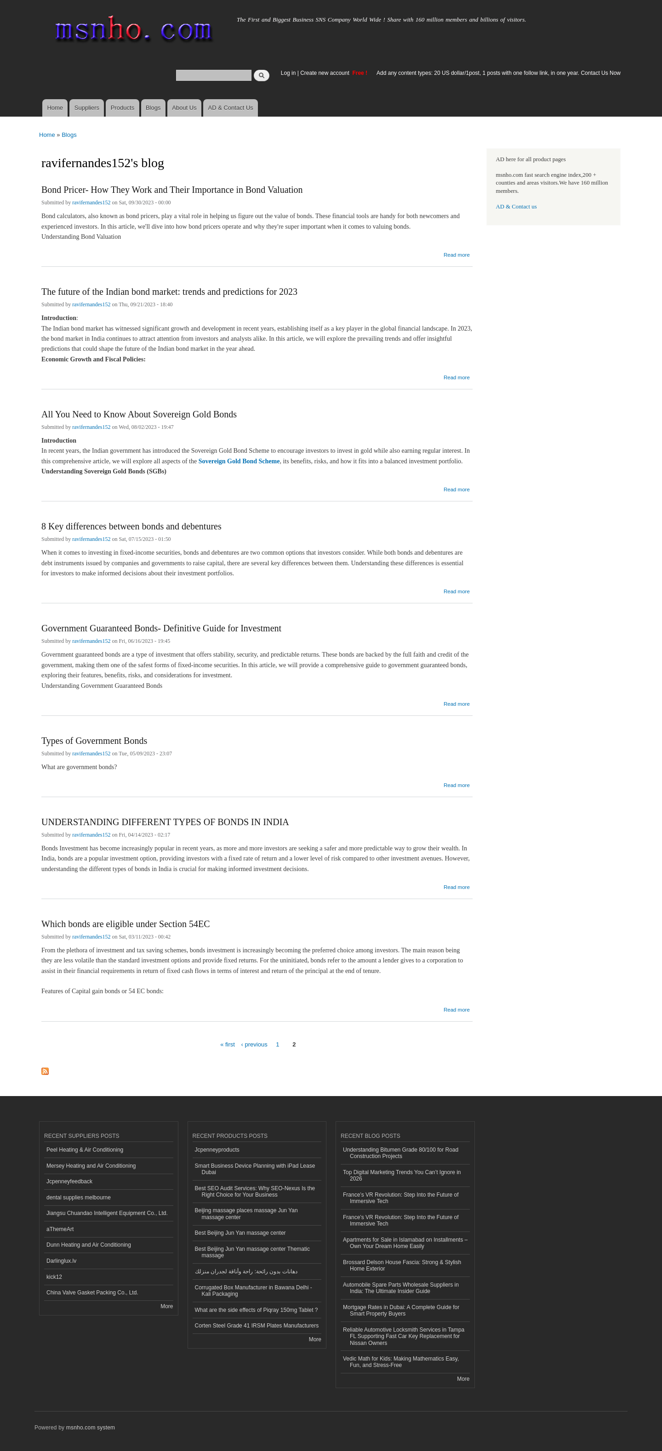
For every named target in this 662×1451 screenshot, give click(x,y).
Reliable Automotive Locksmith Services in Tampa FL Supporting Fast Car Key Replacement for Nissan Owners (403, 1336)
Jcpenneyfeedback (69, 1181)
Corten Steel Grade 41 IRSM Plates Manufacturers (257, 1325)
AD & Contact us (516, 206)
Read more (457, 254)
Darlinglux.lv (61, 1261)
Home (55, 107)
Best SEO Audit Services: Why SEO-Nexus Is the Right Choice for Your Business (255, 1191)
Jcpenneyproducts (217, 1150)
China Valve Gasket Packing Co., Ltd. (92, 1292)
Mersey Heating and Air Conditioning (91, 1166)
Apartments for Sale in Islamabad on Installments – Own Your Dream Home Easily (405, 1243)
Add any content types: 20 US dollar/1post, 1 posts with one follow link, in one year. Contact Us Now (499, 73)
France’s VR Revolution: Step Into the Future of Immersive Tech (401, 1198)
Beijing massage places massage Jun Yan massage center (246, 1213)
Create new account (325, 73)
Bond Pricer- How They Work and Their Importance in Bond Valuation (172, 190)
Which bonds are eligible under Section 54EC (125, 924)
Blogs (153, 107)
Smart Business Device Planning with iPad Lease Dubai (255, 1169)
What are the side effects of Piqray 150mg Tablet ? (256, 1310)
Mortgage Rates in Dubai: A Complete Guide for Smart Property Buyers (401, 1310)
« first (227, 1044)
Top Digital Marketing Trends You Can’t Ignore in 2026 (402, 1175)
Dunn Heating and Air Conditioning (88, 1245)
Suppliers (86, 107)
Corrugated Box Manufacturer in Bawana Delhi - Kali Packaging (253, 1290)
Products (122, 107)
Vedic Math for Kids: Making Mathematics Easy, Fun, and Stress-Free (401, 1361)
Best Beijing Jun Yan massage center (240, 1233)
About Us (184, 107)
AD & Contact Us (230, 107)
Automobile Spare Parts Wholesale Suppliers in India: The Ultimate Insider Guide (401, 1288)
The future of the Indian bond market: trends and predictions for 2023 (169, 292)
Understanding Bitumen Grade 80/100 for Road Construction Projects (400, 1153)
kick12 (54, 1277)
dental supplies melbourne (78, 1197)
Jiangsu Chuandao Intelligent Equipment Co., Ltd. (107, 1213)
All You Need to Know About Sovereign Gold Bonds (139, 414)
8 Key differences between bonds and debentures (131, 526)
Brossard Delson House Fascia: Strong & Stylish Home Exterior (402, 1265)
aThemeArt (60, 1229)
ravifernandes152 (91, 202)
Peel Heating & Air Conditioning (84, 1150)
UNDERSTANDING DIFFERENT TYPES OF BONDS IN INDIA (165, 822)
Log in (288, 73)
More (166, 1306)
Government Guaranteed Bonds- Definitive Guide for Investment (161, 628)
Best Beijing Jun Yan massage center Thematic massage (252, 1252)
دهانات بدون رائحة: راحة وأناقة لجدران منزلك (246, 1271)
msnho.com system (90, 1427)
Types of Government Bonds (94, 741)
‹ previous (254, 1044)
